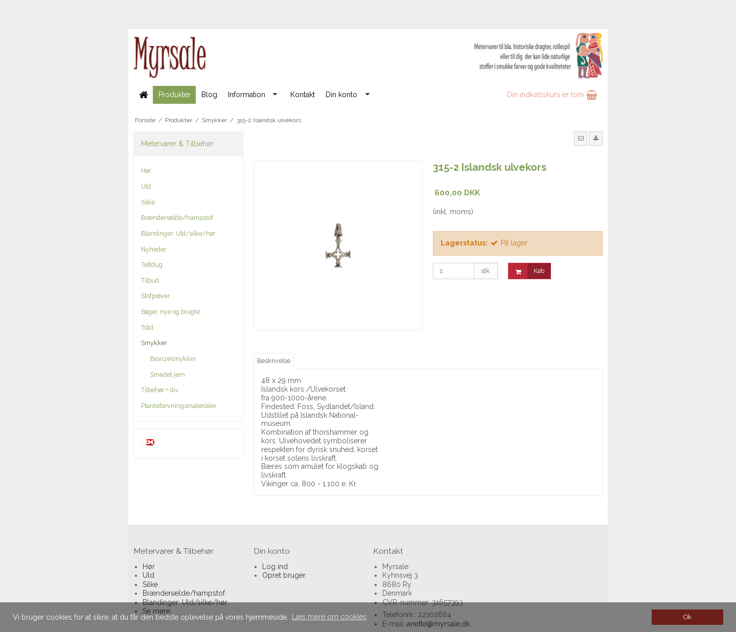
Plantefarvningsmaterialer (178, 406)
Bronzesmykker (173, 359)
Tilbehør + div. (160, 390)
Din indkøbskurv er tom (552, 95)
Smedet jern (167, 374)
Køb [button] (526, 271)
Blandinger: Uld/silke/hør (178, 233)
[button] (580, 138)
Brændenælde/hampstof (177, 217)
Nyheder (153, 249)
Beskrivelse (273, 361)
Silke (148, 202)
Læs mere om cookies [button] (329, 617)
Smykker (154, 343)
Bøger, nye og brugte (170, 311)
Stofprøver (155, 296)
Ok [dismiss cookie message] (687, 617)
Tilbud (150, 280)
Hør (146, 170)
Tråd (147, 327)
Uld (146, 186)
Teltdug (152, 264)
